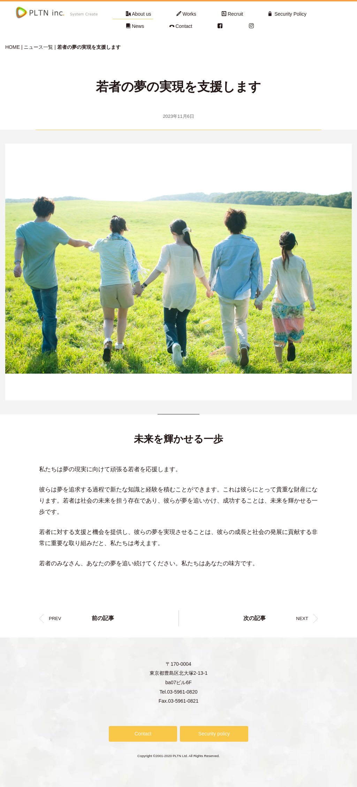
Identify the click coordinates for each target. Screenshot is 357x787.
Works (186, 14)
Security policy (214, 733)
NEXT (275, 618)
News (135, 26)
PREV (81, 618)
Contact (180, 26)
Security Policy (287, 14)
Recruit (232, 14)
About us (138, 14)
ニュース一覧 (38, 47)
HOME (12, 47)
